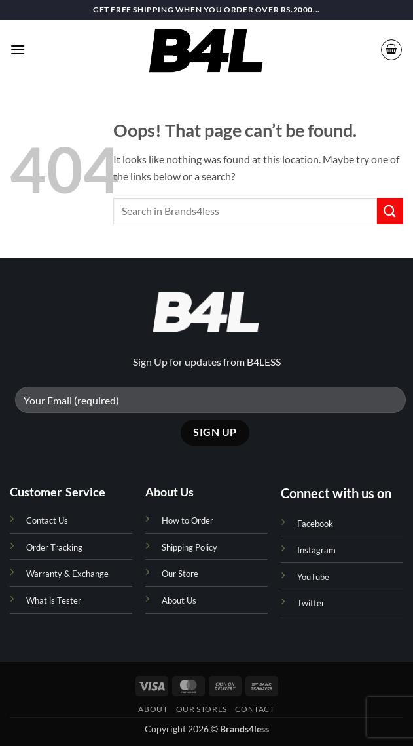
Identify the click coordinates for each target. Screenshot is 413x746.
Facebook (315, 524)
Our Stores (201, 709)
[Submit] (390, 211)
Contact (254, 709)
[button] (18, 49)
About (153, 709)
